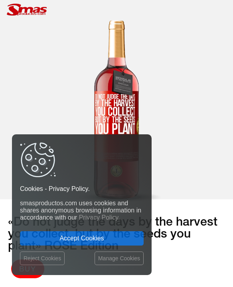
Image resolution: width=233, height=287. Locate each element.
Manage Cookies (119, 258)
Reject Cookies (42, 258)
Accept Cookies (81, 238)
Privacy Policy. (99, 217)
